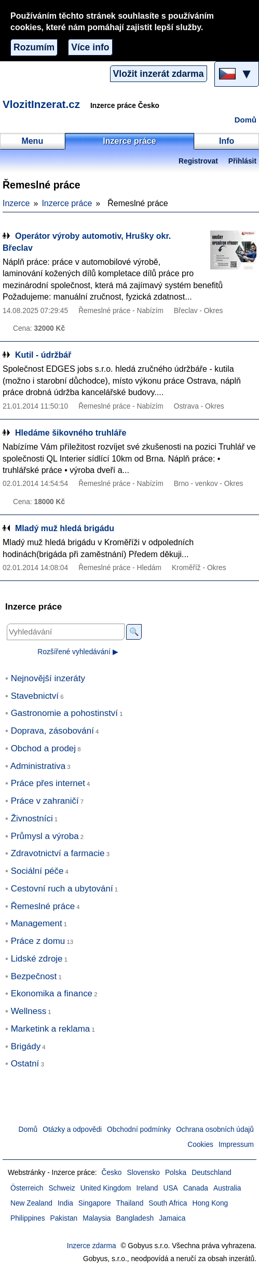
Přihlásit (242, 161)
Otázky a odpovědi (72, 1129)
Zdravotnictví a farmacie (58, 853)
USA (170, 1188)
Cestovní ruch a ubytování (62, 889)
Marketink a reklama (50, 1029)
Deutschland (211, 1173)
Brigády (25, 1046)
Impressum (236, 1144)
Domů (245, 120)
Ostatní (25, 1064)
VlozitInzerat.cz (41, 104)
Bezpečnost (34, 976)
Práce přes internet (48, 783)
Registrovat (198, 161)
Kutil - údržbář (43, 354)
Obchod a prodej (43, 748)
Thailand (130, 1203)
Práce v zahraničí (45, 801)
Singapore (94, 1203)
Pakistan (64, 1218)
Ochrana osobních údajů (215, 1129)
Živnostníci (32, 818)
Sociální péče (37, 871)
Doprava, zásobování (52, 731)
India (65, 1203)
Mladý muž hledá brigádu (64, 528)
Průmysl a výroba (45, 836)
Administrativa (37, 766)
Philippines (27, 1218)
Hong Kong (210, 1203)
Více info (90, 47)
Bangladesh (135, 1218)
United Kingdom (105, 1188)
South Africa (167, 1203)
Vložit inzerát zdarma (158, 74)
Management (36, 923)
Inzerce (16, 203)
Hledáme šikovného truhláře (70, 432)
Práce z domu (38, 941)
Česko (112, 1173)
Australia (227, 1188)
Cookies (200, 1144)
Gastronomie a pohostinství (64, 713)
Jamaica (172, 1218)
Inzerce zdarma (91, 1246)
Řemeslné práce (43, 906)
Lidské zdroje (37, 959)
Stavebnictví (35, 696)
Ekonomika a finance (51, 993)
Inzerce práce (67, 203)
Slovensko (143, 1173)
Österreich (26, 1188)
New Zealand (31, 1203)
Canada (195, 1188)
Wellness (28, 1011)
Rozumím (33, 47)
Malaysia (97, 1218)
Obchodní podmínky (139, 1129)
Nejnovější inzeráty (48, 678)
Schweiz (61, 1188)
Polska (175, 1173)
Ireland (147, 1188)
